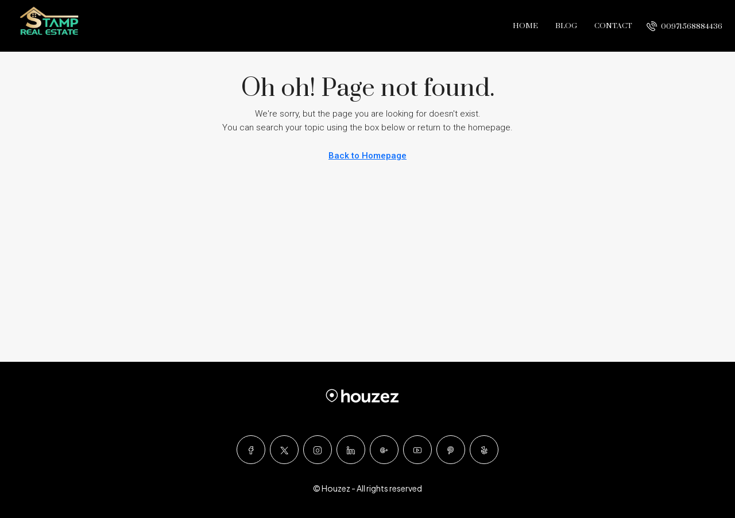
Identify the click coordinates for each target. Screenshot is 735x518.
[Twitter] (284, 449)
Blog (566, 25)
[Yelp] (484, 449)
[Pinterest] (450, 449)
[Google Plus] (384, 449)
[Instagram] (317, 449)
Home (525, 25)
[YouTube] (417, 449)
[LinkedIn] (350, 449)
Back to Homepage (367, 155)
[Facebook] (251, 449)
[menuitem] (684, 26)
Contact (613, 25)
